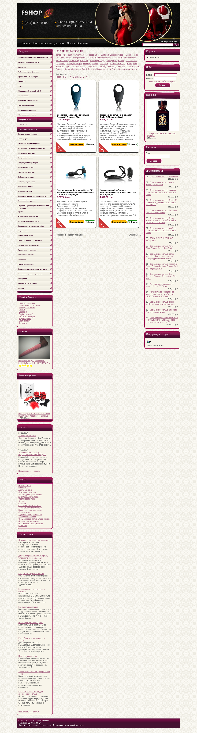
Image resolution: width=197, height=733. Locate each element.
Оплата (22, 310)
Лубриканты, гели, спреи (28, 77)
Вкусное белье (23, 231)
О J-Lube (22, 503)
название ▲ (61, 77)
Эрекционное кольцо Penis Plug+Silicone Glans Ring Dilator (160, 247)
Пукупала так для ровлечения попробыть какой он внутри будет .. (34, 362)
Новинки (151, 94)
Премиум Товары (74, 63)
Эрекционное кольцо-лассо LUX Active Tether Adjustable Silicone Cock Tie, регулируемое (162, 266)
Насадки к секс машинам (28, 100)
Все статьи (23, 488)
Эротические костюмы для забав (31, 226)
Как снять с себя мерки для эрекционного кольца (31, 693)
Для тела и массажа (26, 255)
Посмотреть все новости (29, 471)
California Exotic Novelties (112, 55)
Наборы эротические (26, 172)
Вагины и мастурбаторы (27, 134)
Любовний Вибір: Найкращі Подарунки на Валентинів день (32, 453)
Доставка (23, 312)
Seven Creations (80, 55)
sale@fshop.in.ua (69, 26)
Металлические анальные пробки (31, 148)
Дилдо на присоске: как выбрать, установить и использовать (33, 557)
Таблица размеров (27, 316)
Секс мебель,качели (26, 105)
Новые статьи (25, 485)
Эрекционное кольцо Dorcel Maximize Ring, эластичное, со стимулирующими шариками (160, 256)
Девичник (22, 259)
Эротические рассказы (29, 521)
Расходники (22, 278)
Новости (23, 427)
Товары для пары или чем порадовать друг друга (30, 495)
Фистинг (22, 501)
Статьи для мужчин (27, 492)
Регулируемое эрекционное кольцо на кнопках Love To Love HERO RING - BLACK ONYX (160, 294)
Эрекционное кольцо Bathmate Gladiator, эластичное (161, 211)
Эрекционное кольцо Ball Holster (164, 177)
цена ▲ (78, 77)
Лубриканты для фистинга (28, 72)
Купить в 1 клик (76, 144)
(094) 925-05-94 (36, 23)
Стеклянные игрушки (27, 201)
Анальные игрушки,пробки (29, 143)
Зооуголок (22, 67)
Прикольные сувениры (27, 250)
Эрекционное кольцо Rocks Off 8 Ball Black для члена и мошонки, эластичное (161, 202)
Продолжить (163, 85)
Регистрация (154, 81)
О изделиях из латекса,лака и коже (34, 519)
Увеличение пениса (27, 517)
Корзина (150, 51)
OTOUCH (104, 63)
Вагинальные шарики (27, 110)
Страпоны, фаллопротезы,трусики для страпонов (33, 207)
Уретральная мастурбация (30, 508)
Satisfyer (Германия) (115, 61)
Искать (176, 45)
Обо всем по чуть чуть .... (30, 505)
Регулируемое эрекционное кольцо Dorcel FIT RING (160, 285)
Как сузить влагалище (28, 607)
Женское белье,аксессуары (28, 216)
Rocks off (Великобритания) (124, 58)
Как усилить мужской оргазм (31, 573)
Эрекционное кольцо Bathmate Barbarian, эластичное (161, 311)
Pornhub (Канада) (117, 63)
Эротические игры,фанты (28, 245)
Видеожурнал (25, 319)
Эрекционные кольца (27, 129)
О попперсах (24, 512)
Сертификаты (25, 321)
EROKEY (84, 61)
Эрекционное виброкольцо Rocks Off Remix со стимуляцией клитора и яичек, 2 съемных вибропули (76, 192)
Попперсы (22, 81)
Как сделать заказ (27, 307)
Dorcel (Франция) (90, 63)
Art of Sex (111, 69)
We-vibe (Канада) (97, 61)
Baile (62, 58)
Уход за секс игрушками (27, 283)
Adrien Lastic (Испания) (76, 58)
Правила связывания (28, 656)
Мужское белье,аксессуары (28, 221)
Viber (74, 22)
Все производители (127, 69)
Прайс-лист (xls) (26, 314)
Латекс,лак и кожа (25, 235)
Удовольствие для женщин (30, 514)
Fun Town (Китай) (78, 66)
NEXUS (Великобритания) (99, 58)
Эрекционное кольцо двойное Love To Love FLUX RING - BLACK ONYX (161, 230)
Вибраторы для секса (26, 182)
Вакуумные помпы (25, 158)
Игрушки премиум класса (28, 62)
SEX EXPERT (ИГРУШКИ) (67, 61)
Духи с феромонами (26, 264)
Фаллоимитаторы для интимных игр (33, 196)
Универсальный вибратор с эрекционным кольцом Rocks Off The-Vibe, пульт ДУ (118, 192)
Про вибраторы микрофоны (31, 623)
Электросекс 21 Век (26, 167)
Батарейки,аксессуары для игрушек (32, 269)
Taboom (128, 55)
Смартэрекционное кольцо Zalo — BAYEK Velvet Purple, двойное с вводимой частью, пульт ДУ (162, 320)
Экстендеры (23, 139)
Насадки (22, 124)
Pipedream (67, 55)
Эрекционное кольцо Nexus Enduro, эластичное (160, 183)
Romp (129, 63)
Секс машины (23, 96)
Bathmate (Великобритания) (68, 69)
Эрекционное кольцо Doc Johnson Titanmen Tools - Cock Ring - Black (162, 276)
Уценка (21, 288)
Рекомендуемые (27, 375)
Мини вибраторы (25, 191)
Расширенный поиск (170, 41)
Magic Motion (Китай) (97, 66)
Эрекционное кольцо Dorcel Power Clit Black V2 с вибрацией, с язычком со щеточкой (161, 220)
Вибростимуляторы (26, 177)
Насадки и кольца (25, 120)
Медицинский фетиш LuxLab (29, 91)
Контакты (23, 323)
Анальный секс (25, 490)
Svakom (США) (114, 66)
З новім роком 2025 (27, 436)
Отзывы (23, 331)
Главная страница (27, 303)
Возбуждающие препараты (28, 163)
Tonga (58, 55)
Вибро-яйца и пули (25, 186)
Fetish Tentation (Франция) (93, 69)
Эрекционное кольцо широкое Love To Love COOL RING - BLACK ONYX (161, 192)
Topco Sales (94, 55)
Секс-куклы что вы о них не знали (33, 540)
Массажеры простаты (26, 153)
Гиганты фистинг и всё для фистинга (33, 57)
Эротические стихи (27, 499)
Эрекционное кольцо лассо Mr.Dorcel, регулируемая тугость (160, 303)
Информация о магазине (30, 305)
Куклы (20, 212)
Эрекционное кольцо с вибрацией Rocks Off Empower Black (116, 116)
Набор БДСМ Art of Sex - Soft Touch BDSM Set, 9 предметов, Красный (34, 415)
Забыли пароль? (169, 81)
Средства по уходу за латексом (30, 240)
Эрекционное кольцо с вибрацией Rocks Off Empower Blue (73, 116)
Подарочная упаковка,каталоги (30, 274)
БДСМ (20, 86)
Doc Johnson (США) (131, 66)
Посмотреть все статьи (29, 712)
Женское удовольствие (27, 115)
